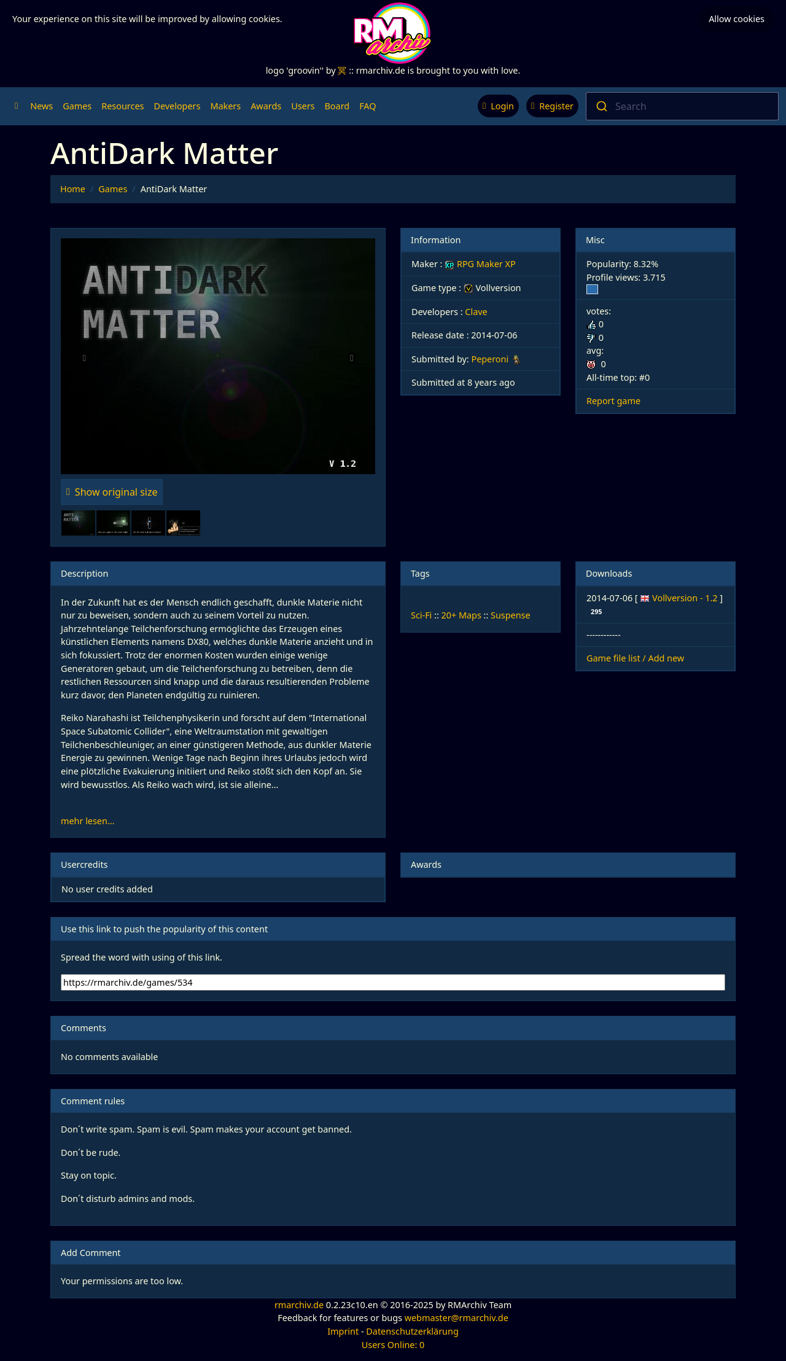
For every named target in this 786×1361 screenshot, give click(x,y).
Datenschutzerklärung (412, 1331)
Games (77, 106)
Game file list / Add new (635, 658)
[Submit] (600, 106)
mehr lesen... (87, 821)
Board (337, 106)
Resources (122, 106)
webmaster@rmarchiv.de (456, 1318)
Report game (613, 401)
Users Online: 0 (393, 1345)
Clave (476, 312)
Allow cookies (737, 19)
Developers (177, 106)
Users (302, 106)
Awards (266, 106)
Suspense (511, 615)
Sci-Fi (421, 615)
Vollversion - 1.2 (686, 598)
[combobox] (682, 106)
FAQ (367, 106)
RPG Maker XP (480, 264)
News (41, 106)
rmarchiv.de (299, 1305)
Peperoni (489, 359)
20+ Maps (461, 615)
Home (72, 189)
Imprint (343, 1331)
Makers (225, 106)
